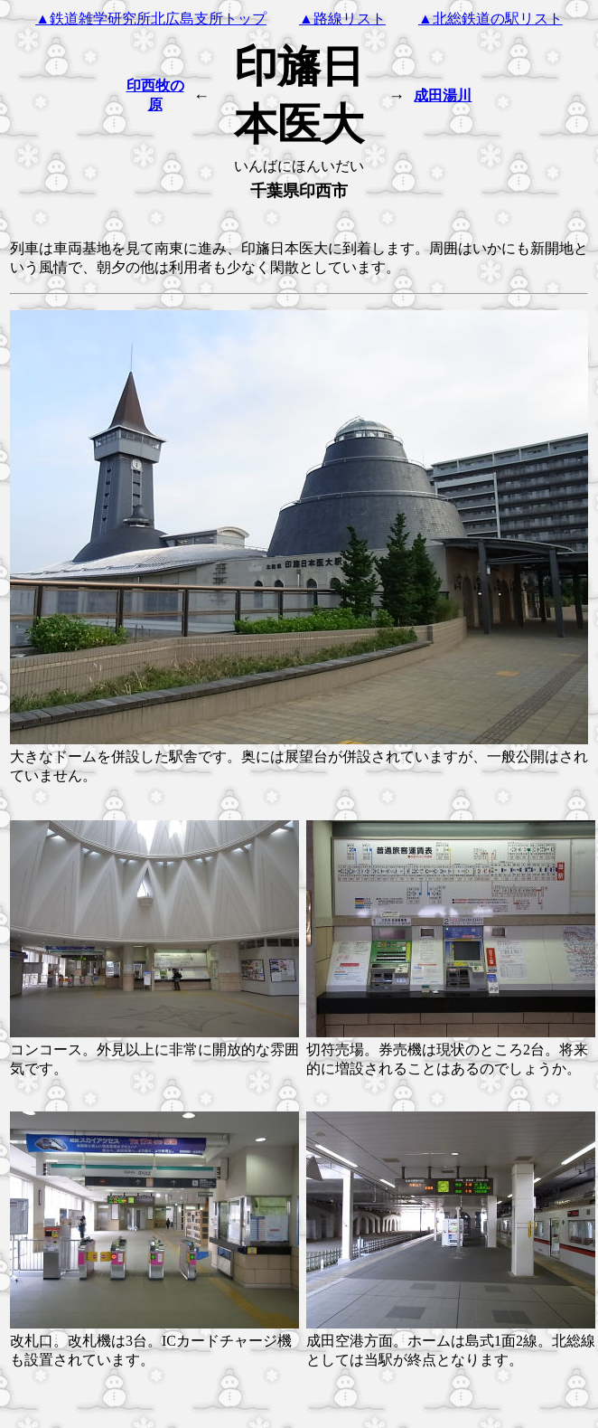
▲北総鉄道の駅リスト (490, 18)
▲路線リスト (342, 18)
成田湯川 (443, 95)
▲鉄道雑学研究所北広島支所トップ (150, 18)
